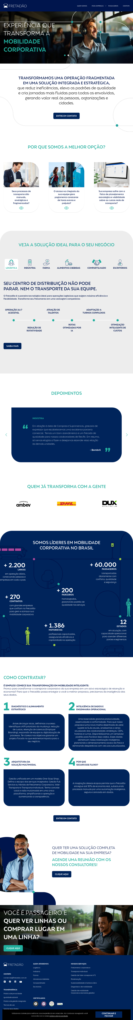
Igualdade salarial (11, 997)
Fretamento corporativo (80, 968)
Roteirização (76, 979)
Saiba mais (12, 346)
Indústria (36, 971)
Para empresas (98, 6)
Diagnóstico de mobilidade (81, 987)
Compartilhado (39, 983)
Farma (35, 975)
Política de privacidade (13, 993)
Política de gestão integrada (15, 1001)
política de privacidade (58, 1016)
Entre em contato (66, 116)
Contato (126, 6)
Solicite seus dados (11, 1009)
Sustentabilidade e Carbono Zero (84, 983)
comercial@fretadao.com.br (15, 978)
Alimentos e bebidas (41, 979)
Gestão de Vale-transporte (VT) (83, 975)
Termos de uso (9, 1005)
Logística (36, 968)
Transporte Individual (79, 971)
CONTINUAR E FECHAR (109, 1014)
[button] (65, 55)
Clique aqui (61, 874)
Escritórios (37, 987)
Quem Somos (82, 6)
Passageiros (113, 6)
